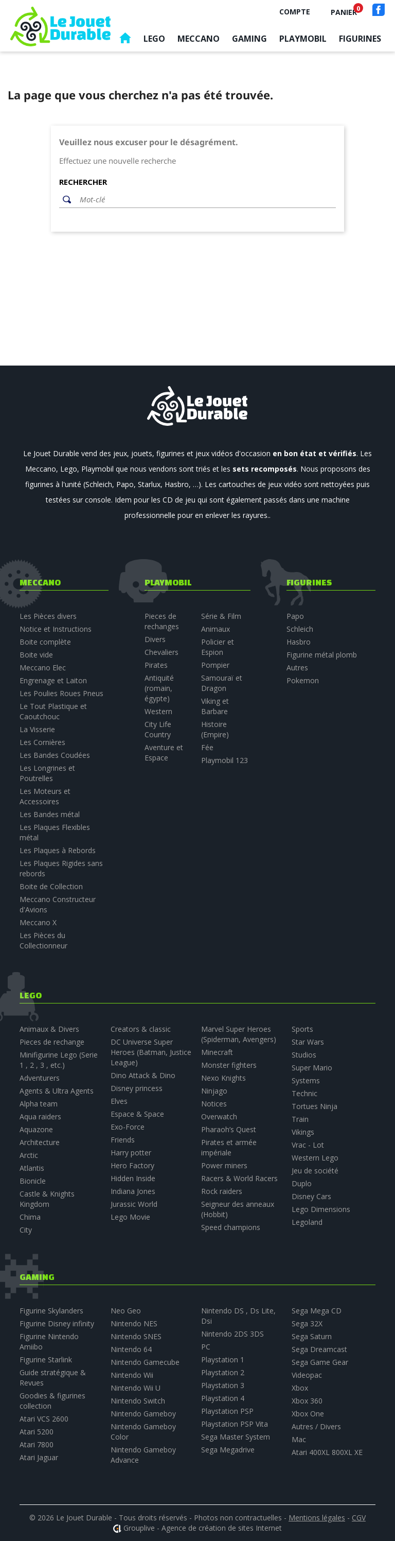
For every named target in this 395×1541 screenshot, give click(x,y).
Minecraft (217, 1052)
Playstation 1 (222, 1359)
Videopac (307, 1375)
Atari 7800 (36, 1444)
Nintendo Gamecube (145, 1362)
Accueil (125, 40)
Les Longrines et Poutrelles (47, 773)
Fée (207, 747)
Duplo (302, 1183)
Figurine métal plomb (321, 655)
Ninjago (214, 1091)
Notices (214, 1104)
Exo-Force (128, 1127)
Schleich (299, 629)
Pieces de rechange (52, 1042)
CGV (359, 1517)
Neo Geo (126, 1310)
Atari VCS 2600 (44, 1419)
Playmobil (303, 38)
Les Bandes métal (50, 814)
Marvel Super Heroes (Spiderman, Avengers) (238, 1034)
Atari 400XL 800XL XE (327, 1452)
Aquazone (36, 1129)
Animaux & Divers (49, 1029)
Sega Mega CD (317, 1310)
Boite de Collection (51, 886)
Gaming (249, 38)
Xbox (300, 1388)
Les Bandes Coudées (55, 755)
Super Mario (312, 1067)
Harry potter (131, 1152)
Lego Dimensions (321, 1209)
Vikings (303, 1132)
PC (205, 1347)
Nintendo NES (134, 1323)
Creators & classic (141, 1029)
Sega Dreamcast (319, 1349)
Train (300, 1119)
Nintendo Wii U (135, 1388)
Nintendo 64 (131, 1349)
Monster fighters (229, 1065)
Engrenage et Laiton (53, 680)
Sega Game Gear (320, 1362)
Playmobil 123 (224, 760)
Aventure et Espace (164, 752)
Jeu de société (315, 1170)
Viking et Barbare (215, 706)
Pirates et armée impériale (229, 1147)
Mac (299, 1439)
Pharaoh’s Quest (228, 1129)
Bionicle (33, 1181)
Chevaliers (161, 652)
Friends (123, 1140)
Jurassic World (134, 1204)
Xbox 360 (307, 1401)
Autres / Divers (316, 1426)
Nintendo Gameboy (143, 1413)
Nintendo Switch (138, 1401)
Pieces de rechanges (162, 621)
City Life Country (158, 729)
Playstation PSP (227, 1411)
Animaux (215, 629)
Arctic (29, 1155)
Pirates (156, 665)
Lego (154, 38)
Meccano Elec (43, 667)
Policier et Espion (217, 647)
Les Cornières (42, 742)
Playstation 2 (222, 1372)
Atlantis (32, 1168)
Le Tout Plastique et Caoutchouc (53, 711)
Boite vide (36, 655)
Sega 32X (307, 1323)
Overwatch (219, 1116)
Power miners (224, 1165)
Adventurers (40, 1078)
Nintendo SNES (136, 1336)
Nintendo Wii (132, 1375)
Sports (302, 1029)
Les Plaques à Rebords (58, 850)
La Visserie (37, 729)
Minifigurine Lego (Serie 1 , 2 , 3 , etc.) (59, 1060)
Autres (297, 667)
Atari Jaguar (39, 1457)
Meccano (198, 38)
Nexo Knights (223, 1078)
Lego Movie (130, 1217)
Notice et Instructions (56, 629)
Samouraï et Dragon (221, 683)
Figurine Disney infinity (57, 1323)
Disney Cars (311, 1196)
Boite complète (45, 642)
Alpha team (39, 1104)
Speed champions (230, 1227)
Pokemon (302, 680)
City (26, 1230)
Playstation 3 (222, 1385)
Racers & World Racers (239, 1178)
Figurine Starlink (46, 1359)
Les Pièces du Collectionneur (43, 940)
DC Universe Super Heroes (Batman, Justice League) (151, 1052)
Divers (155, 639)
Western (158, 711)
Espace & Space (137, 1114)
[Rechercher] (205, 199)
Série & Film (221, 616)
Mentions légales (317, 1517)
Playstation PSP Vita (234, 1424)
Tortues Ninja (314, 1106)
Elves (119, 1101)
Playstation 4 (222, 1398)
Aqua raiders (40, 1116)
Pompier (215, 665)
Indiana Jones (133, 1191)
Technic (304, 1093)
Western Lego (315, 1158)
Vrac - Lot (308, 1145)
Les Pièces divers (48, 616)
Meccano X (38, 922)
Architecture (40, 1142)
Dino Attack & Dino (143, 1075)
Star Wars (308, 1042)
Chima (30, 1217)
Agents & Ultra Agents (57, 1091)
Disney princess (137, 1088)
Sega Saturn (312, 1336)
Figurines (360, 38)
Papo (295, 616)
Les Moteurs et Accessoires (45, 796)
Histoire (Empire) (215, 729)
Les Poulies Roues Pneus (61, 693)
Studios (304, 1055)
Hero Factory (132, 1165)
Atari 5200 (36, 1431)
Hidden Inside (133, 1178)
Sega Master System (235, 1437)
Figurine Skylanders (51, 1310)
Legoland (307, 1222)
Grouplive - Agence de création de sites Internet (202, 1528)
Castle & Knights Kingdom (47, 1199)
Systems (306, 1080)
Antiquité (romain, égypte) (159, 688)
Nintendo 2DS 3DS (232, 1334)
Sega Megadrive (228, 1450)
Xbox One (308, 1413)
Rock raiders (221, 1191)
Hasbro (298, 642)
